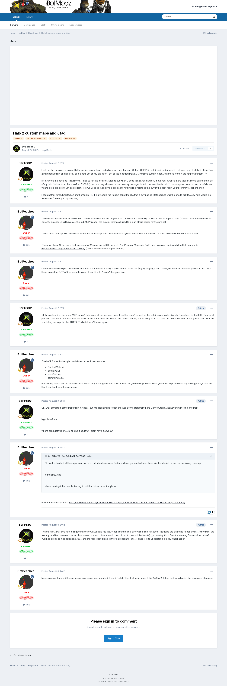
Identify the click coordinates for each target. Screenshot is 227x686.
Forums (14, 25)
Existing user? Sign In (204, 6)
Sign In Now (113, 638)
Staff (43, 25)
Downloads (29, 25)
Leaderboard (76, 25)
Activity (29, 17)
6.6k (26, 245)
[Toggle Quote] (46, 456)
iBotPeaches (25, 211)
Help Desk (46, 150)
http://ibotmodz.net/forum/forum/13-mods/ (63, 248)
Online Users (57, 25)
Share (184, 148)
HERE (93, 195)
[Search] (178, 16)
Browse (16, 18)
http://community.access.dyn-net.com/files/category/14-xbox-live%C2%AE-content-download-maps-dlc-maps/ (127, 502)
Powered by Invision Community (114, 681)
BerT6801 (30, 146)
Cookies (113, 674)
